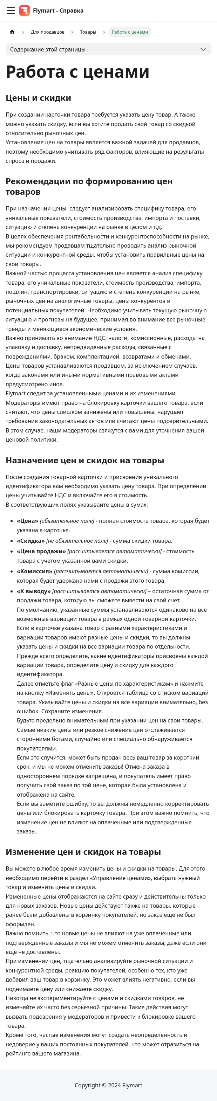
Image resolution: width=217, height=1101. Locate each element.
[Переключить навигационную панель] (11, 10)
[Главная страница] (12, 32)
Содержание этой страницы (48, 49)
